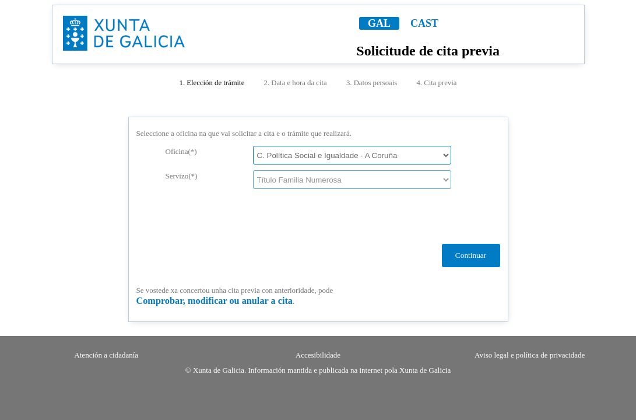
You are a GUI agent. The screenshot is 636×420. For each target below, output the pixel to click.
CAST (424, 23)
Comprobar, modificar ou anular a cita (214, 301)
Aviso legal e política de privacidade (530, 355)
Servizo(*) (182, 176)
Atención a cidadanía (106, 355)
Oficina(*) (181, 151)
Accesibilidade (318, 355)
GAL (379, 23)
